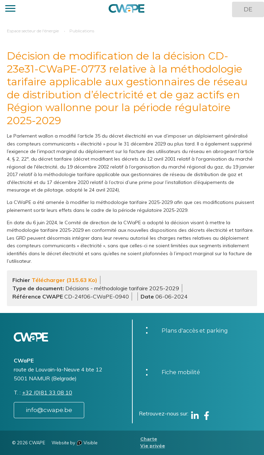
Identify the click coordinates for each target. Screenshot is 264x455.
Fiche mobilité (181, 372)
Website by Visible (75, 442)
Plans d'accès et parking (195, 330)
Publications (81, 30)
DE (248, 9)
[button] (10, 9)
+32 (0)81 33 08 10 (47, 392)
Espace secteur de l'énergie (33, 30)
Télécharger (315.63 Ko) (64, 280)
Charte (148, 439)
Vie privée (152, 445)
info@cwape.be (49, 410)
